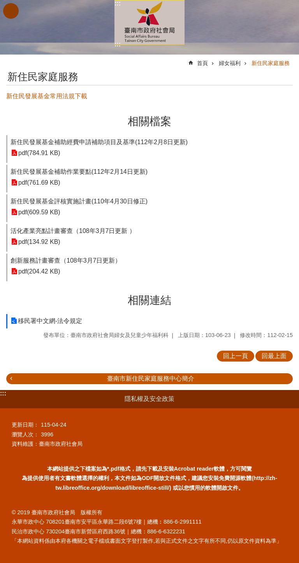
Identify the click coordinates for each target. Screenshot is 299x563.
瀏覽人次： (25, 434)
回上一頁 (235, 356)
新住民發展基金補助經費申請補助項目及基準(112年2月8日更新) (99, 142)
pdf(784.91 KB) (39, 153)
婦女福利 (230, 63)
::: (117, 3)
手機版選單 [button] (11, 11)
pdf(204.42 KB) (39, 271)
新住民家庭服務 (271, 63)
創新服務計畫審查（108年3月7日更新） (66, 260)
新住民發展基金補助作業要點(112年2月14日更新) (79, 171)
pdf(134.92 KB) (39, 241)
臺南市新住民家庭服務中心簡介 (150, 378)
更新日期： (25, 425)
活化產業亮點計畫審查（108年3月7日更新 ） (73, 231)
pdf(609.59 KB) (39, 212)
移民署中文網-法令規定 (50, 321)
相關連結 (149, 300)
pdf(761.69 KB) (39, 182)
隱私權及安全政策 (149, 398)
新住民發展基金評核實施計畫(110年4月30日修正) (79, 201)
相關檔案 (149, 121)
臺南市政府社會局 (149, 22)
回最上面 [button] (274, 356)
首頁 (202, 63)
